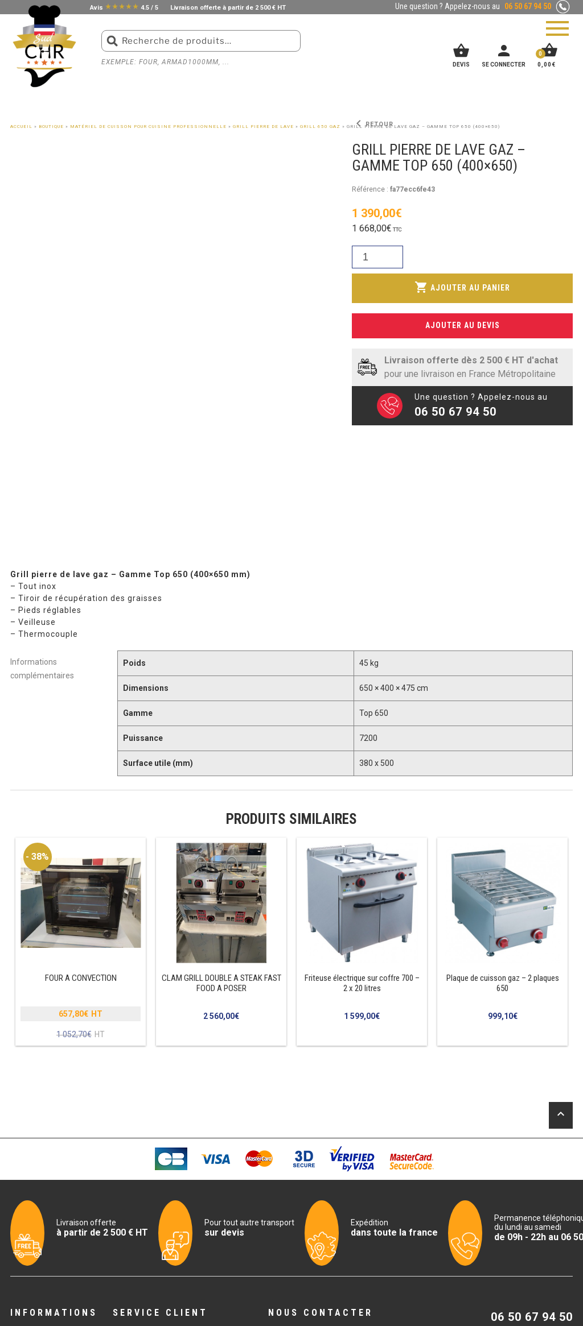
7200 (368, 738)
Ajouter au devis (462, 324)
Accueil (21, 126)
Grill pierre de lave (263, 126)
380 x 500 (376, 763)
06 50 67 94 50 (532, 1317)
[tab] (53, 667)
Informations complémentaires (42, 667)
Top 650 (373, 713)
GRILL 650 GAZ (320, 126)
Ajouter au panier (462, 287)
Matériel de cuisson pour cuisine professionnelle (148, 126)
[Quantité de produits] (377, 257)
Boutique (51, 126)
